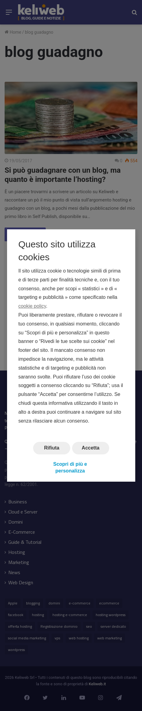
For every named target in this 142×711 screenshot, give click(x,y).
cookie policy (32, 306)
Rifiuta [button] (51, 448)
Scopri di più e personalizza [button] (70, 467)
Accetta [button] (90, 448)
